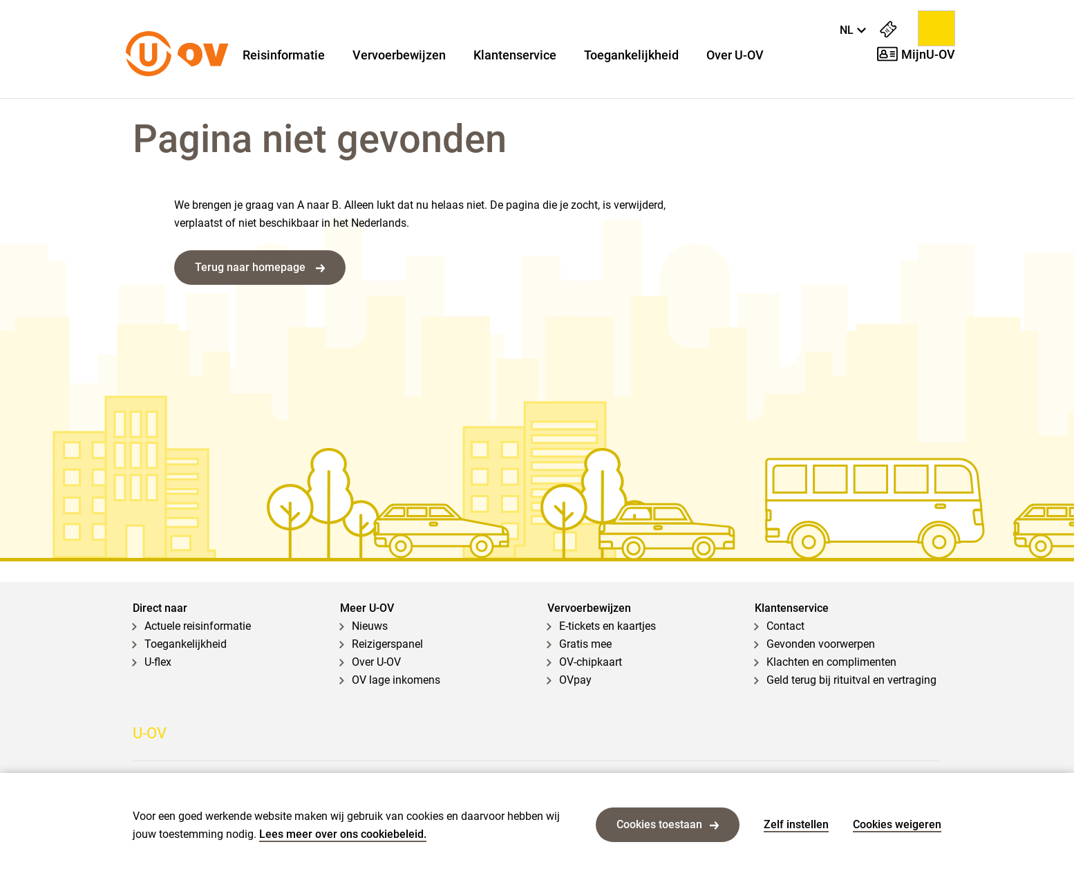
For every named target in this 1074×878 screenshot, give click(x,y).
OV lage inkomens (396, 679)
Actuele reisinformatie (197, 626)
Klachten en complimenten (831, 662)
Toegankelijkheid (631, 55)
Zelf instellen (796, 824)
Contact (785, 626)
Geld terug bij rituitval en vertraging (851, 679)
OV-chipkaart (590, 662)
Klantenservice (514, 55)
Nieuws (370, 626)
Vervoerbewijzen (399, 55)
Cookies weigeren (897, 824)
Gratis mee (585, 644)
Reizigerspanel (387, 644)
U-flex (157, 662)
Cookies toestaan (667, 824)
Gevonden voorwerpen (820, 644)
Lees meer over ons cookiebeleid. (342, 834)
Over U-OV (735, 55)
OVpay (575, 679)
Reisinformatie (284, 55)
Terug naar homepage (260, 267)
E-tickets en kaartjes (607, 626)
